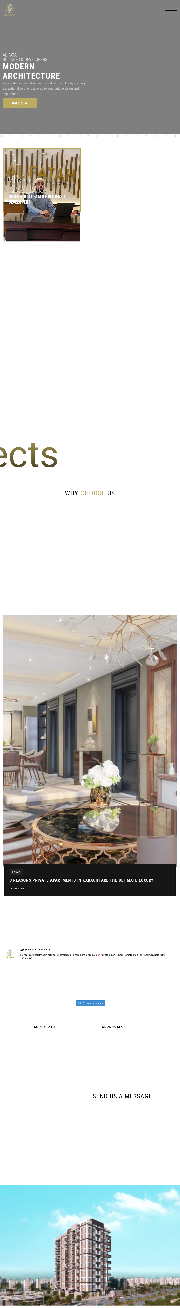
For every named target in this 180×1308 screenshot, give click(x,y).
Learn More (17, 891)
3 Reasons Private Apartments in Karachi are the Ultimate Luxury (82, 882)
